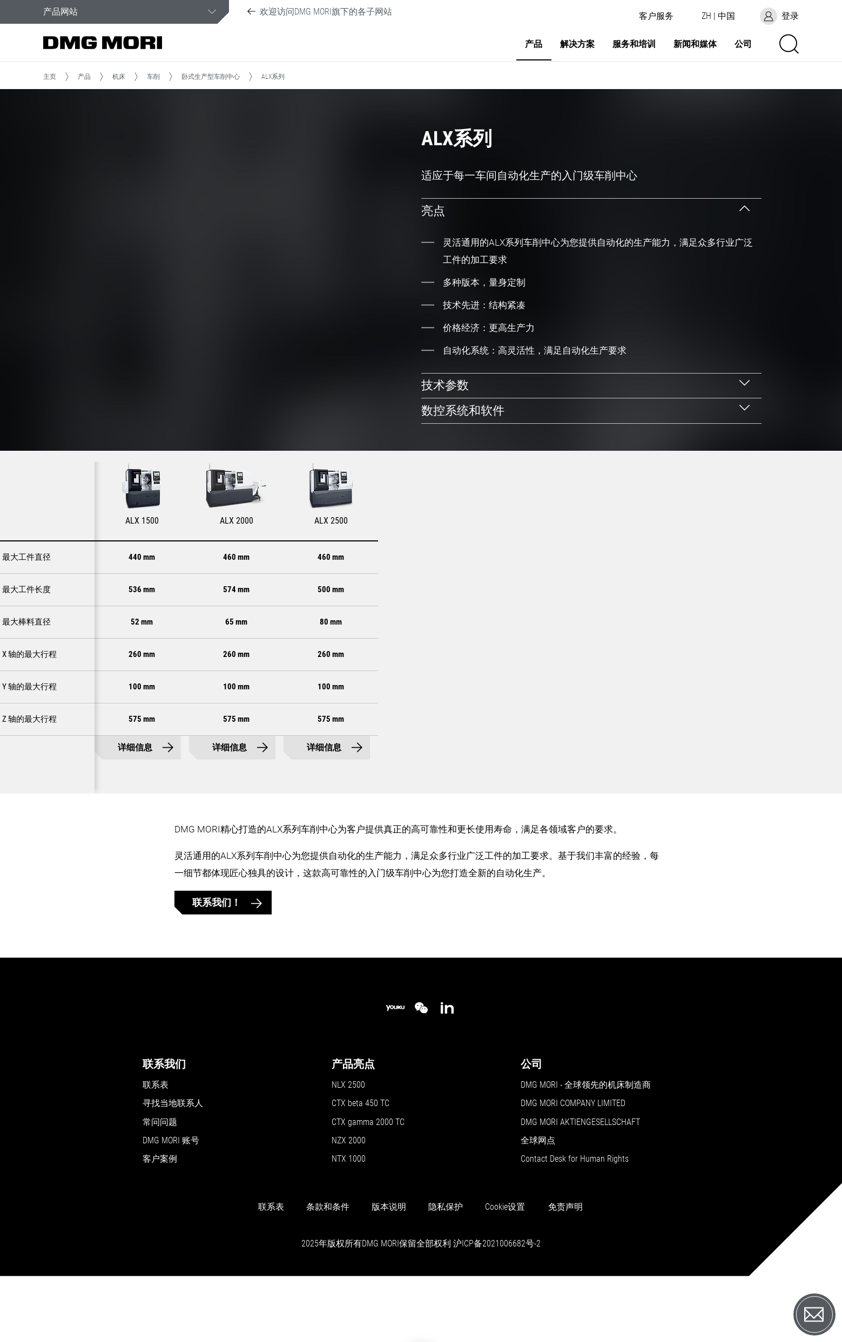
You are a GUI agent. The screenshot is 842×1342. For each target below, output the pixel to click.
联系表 (156, 1139)
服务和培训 (634, 44)
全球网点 (538, 1195)
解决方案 (577, 44)
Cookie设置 (505, 1261)
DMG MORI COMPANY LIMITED (573, 1158)
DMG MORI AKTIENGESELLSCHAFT (580, 1176)
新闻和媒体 (695, 44)
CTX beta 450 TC (360, 1158)
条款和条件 (327, 1261)
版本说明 (389, 1261)
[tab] (591, 210)
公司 (743, 44)
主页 (49, 76)
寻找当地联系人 (173, 1158)
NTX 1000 (349, 1213)
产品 (533, 44)
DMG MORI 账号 (171, 1195)
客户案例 (160, 1213)
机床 (118, 76)
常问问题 (160, 1176)
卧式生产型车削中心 (210, 76)
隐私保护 (445, 1261)
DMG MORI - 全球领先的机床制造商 (586, 1139)
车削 (153, 76)
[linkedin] (447, 1062)
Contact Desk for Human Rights (575, 1213)
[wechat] (421, 1062)
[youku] (395, 1062)
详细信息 (319, 802)
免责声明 (565, 1261)
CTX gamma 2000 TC (368, 1176)
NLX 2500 (348, 1139)
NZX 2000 (349, 1195)
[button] (656, 16)
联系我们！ (217, 957)
